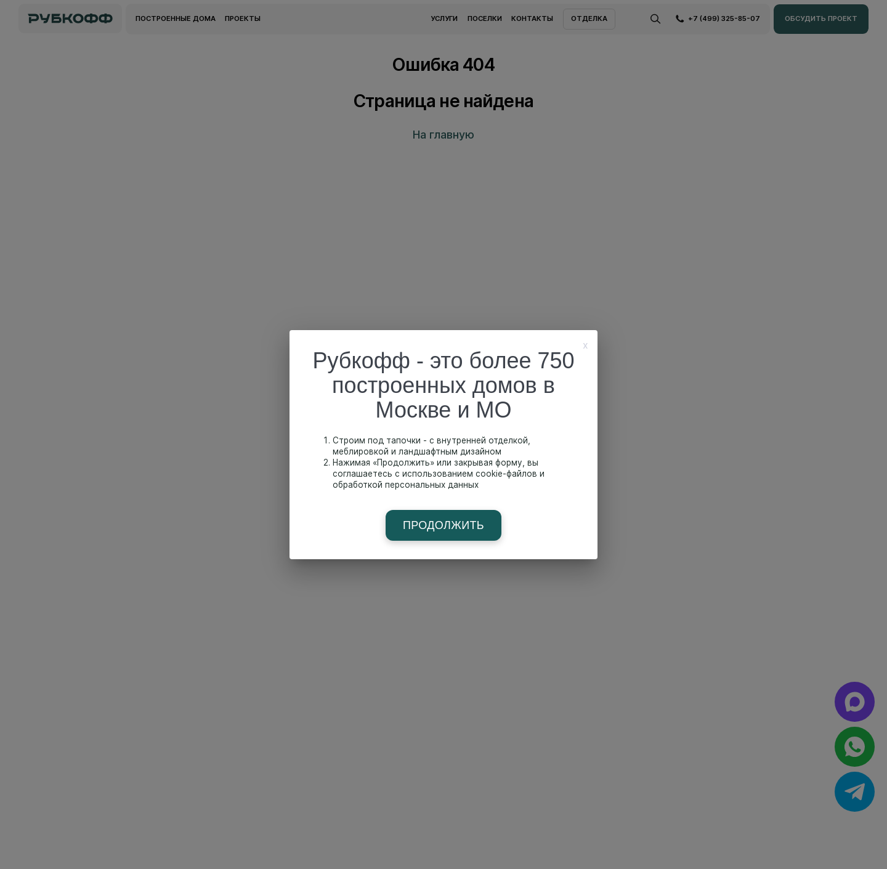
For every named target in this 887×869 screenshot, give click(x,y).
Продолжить (443, 525)
